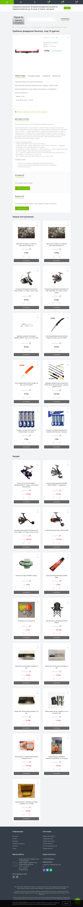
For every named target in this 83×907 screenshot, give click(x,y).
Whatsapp (50, 870)
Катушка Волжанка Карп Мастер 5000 (56, 530)
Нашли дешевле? (57, 50)
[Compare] (68, 37)
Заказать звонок (65, 20)
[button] (34, 2)
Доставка (15, 836)
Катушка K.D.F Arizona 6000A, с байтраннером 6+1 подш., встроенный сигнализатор (26, 485)
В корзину (26, 260)
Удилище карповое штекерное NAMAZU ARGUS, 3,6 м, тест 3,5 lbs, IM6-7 (26, 337)
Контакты (15, 841)
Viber (44, 870)
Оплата (15, 838)
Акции (14, 848)
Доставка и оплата (34, 76)
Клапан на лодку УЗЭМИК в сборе (26, 575)
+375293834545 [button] (49, 859)
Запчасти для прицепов (50, 846)
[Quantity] (26, 256)
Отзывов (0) (46, 76)
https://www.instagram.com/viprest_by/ (13, 877)
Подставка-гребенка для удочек (26, 112)
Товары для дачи (48, 848)
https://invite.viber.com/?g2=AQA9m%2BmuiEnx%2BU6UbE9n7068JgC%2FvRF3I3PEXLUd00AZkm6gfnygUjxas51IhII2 (17, 877)
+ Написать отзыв (22, 188)
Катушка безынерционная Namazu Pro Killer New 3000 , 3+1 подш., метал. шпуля (57, 290)
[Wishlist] (62, 37)
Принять (66, 903)
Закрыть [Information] (67, 8)
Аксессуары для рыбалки (36, 27)
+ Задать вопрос (22, 208)
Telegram (47, 870)
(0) (56, 37)
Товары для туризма (49, 841)
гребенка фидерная (41, 112)
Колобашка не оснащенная (26, 621)
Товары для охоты (48, 838)
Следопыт (55, 42)
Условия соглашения (19, 843)
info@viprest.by (47, 862)
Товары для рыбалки (22, 27)
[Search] (53, 19)
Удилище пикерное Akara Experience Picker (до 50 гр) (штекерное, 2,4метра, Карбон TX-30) (57, 384)
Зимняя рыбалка (47, 843)
